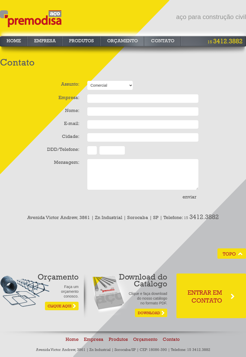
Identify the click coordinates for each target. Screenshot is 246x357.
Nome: (72, 110)
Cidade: (70, 136)
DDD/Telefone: (63, 149)
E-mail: (71, 123)
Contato (162, 40)
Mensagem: (66, 162)
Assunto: (70, 84)
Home (14, 40)
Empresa (45, 40)
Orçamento (122, 40)
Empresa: (68, 97)
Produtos (81, 40)
